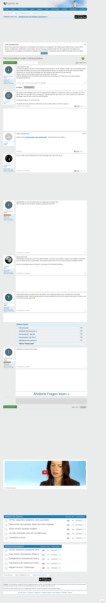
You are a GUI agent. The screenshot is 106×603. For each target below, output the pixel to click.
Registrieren (73, 9)
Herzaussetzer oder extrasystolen (23, 58)
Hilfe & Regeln (55, 9)
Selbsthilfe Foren (22, 9)
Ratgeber (39, 9)
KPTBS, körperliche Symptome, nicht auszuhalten (29, 520)
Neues (13, 9)
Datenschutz (37, 592)
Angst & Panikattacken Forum (22, 575)
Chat (46, 9)
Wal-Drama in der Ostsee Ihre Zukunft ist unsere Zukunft (32, 563)
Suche (32, 9)
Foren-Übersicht (8, 575)
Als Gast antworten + (10, 62)
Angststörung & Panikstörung (39, 575)
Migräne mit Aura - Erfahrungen (21, 567)
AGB (53, 592)
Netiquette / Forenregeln (61, 592)
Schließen (44, 53)
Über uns (25, 592)
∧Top (102, 601)
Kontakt (20, 592)
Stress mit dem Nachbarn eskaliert (23, 529)
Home (6, 9)
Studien (64, 9)
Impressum (31, 592)
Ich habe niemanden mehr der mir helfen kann (27, 533)
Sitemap (70, 592)
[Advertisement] (51, 380)
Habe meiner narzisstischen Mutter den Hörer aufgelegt (31, 524)
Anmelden (82, 9)
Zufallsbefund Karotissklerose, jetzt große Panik (28, 558)
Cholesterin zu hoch (17, 537)
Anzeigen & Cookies (46, 592)
